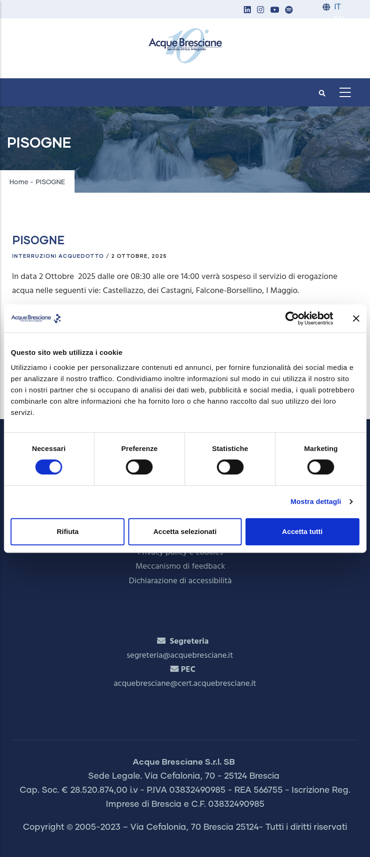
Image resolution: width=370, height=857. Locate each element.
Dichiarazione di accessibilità (180, 581)
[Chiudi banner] (356, 318)
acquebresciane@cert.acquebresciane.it (185, 684)
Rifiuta (68, 531)
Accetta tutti (302, 531)
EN (339, 19)
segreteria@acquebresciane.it (180, 655)
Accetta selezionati (185, 531)
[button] (247, 10)
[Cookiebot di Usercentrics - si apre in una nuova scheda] (292, 318)
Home (18, 182)
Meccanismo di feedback (180, 566)
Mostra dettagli (315, 501)
